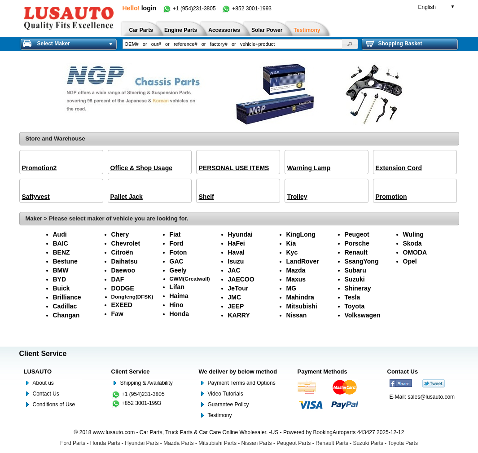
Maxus (296, 279)
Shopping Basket (394, 43)
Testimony (220, 415)
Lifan (177, 286)
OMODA (415, 252)
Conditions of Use (54, 404)
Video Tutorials (225, 394)
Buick (61, 288)
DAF (117, 279)
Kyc (292, 252)
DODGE (122, 288)
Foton (178, 252)
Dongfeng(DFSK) (132, 296)
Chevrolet (125, 243)
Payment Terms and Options (242, 383)
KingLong (301, 234)
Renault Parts (332, 443)
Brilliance (67, 297)
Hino (177, 304)
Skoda (412, 243)
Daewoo (123, 270)
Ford (177, 243)
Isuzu (236, 261)
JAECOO (241, 279)
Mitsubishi (301, 306)
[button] (350, 44)
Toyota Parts (403, 443)
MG (291, 288)
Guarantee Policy (228, 404)
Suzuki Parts (368, 443)
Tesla (352, 297)
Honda (179, 313)
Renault (356, 252)
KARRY (239, 315)
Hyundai (240, 234)
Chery (120, 234)
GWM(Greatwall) (190, 278)
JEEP (236, 306)
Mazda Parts (178, 443)
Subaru (355, 270)
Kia (291, 243)
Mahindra (300, 297)
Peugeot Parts (293, 443)
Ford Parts (72, 443)
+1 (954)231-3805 (189, 8)
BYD (59, 279)
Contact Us (46, 394)
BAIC (60, 243)
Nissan (296, 315)
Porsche (357, 243)
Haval (236, 252)
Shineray (358, 288)
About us (43, 383)
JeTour (238, 288)
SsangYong (362, 261)
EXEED (121, 304)
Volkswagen (363, 315)
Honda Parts (105, 443)
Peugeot (357, 234)
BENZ (61, 252)
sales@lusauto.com (431, 397)
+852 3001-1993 (247, 8)
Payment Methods (322, 371)
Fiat (175, 234)
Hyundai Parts (141, 443)
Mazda (296, 270)
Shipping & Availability (146, 383)
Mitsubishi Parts (217, 443)
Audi (60, 234)
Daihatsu (124, 261)
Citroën (122, 252)
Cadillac (65, 306)
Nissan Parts (256, 443)
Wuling (413, 234)
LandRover (302, 261)
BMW (61, 270)
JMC (234, 297)
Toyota (355, 306)
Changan (66, 315)
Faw (117, 313)
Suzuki (355, 279)
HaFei (236, 243)
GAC (177, 261)
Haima (179, 295)
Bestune (65, 261)
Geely (178, 270)
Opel (410, 261)
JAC (234, 270)
